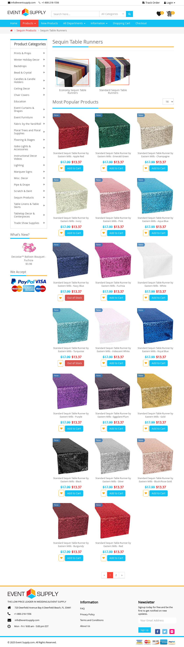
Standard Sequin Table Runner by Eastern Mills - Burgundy (71, 544)
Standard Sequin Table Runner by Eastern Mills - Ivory (71, 219)
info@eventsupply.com (27, 620)
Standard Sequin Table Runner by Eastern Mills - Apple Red (71, 154)
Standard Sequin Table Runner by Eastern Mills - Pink (113, 219)
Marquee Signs (29, 171)
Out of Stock (74, 297)
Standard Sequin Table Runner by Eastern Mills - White (155, 284)
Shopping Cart (121, 23)
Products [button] (29, 23)
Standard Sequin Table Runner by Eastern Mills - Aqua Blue (155, 219)
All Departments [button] (74, 23)
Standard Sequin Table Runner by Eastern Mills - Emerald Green (113, 154)
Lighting (29, 165)
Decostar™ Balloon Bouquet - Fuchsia (28, 258)
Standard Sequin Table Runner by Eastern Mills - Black (71, 480)
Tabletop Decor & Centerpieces (29, 215)
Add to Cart (74, 168)
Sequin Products (29, 197)
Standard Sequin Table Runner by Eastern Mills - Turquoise (71, 349)
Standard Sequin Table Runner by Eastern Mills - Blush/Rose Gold (155, 480)
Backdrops (29, 66)
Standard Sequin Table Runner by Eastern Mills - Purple (71, 415)
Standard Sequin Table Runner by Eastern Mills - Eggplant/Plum (113, 415)
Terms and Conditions (92, 620)
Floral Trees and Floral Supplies (29, 132)
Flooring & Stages (29, 139)
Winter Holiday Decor (29, 59)
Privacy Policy (87, 614)
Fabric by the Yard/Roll (29, 123)
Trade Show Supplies (29, 223)
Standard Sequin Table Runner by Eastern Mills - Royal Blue (155, 349)
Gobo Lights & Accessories (29, 147)
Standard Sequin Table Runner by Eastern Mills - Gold (155, 415)
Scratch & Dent (29, 191)
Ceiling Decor (29, 88)
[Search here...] (75, 14)
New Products (49, 23)
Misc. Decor (29, 178)
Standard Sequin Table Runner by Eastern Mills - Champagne (155, 154)
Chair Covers (29, 95)
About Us (85, 626)
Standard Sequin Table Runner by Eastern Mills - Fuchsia (113, 284)
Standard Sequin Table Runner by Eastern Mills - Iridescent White (113, 349)
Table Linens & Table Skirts (29, 205)
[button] (112, 14)
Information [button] (99, 23)
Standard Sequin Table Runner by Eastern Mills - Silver (113, 480)
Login (169, 2)
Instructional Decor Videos (29, 157)
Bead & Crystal (29, 72)
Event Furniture (29, 117)
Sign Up (145, 630)
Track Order (151, 2)
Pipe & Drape (29, 184)
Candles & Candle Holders (29, 80)
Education (20, 101)
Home (13, 23)
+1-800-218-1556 (50, 2)
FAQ (82, 608)
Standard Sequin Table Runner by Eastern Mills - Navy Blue (71, 284)
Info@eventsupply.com (22, 2)
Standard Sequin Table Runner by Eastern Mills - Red (113, 544)
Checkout (141, 23)
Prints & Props (29, 53)
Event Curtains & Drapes (29, 109)
